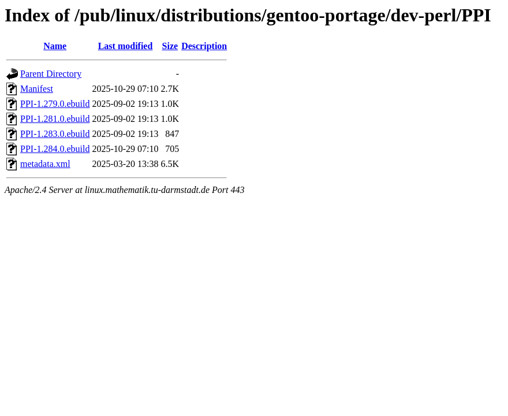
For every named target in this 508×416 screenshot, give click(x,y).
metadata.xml (45, 164)
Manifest (36, 89)
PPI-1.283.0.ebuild (54, 134)
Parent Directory (50, 74)
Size (170, 46)
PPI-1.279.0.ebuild (54, 104)
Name (54, 46)
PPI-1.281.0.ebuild (54, 119)
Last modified (125, 46)
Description (204, 46)
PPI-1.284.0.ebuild (54, 149)
